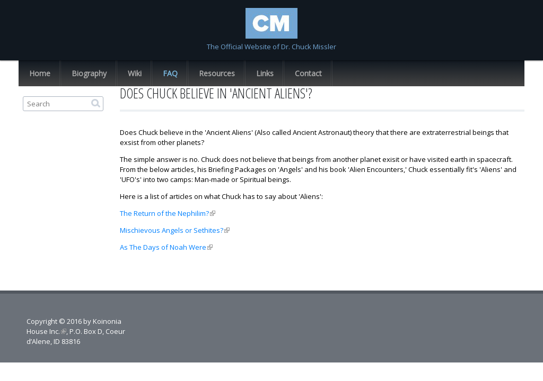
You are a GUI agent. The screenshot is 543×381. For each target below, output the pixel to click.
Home (39, 73)
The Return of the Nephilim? (167, 213)
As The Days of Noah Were (166, 247)
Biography (89, 73)
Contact (308, 73)
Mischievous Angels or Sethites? (175, 230)
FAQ (170, 73)
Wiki (135, 73)
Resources (217, 73)
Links (265, 73)
